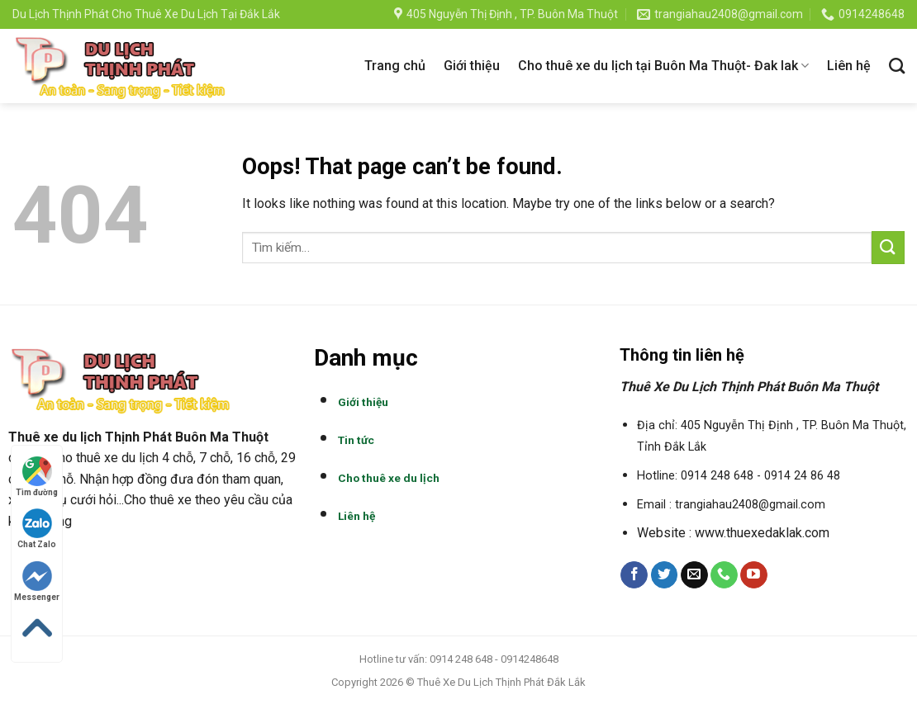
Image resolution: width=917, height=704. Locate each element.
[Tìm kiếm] (897, 65)
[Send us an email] (694, 575)
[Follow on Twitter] (664, 575)
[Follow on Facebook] (634, 575)
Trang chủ (394, 65)
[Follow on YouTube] (753, 575)
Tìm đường (37, 476)
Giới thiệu (472, 65)
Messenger (36, 581)
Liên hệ (849, 65)
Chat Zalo (36, 528)
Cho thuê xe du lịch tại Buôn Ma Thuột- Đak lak (663, 66)
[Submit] (888, 247)
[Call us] (724, 575)
